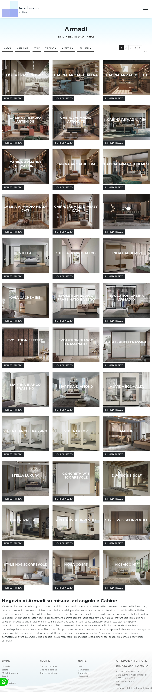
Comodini (83, 673)
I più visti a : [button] (85, 48)
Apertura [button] (67, 48)
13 (145, 51)
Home (61, 37)
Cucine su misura (49, 673)
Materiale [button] (22, 48)
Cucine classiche (48, 666)
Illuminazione (9, 683)
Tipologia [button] (50, 48)
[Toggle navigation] (145, 9)
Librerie (6, 666)
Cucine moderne (48, 669)
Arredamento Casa (75, 37)
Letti (80, 666)
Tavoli (5, 676)
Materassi (83, 676)
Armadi (90, 37)
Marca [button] (7, 48)
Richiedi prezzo (13, 98)
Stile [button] (37, 48)
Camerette (83, 669)
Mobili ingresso (10, 673)
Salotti (5, 669)
